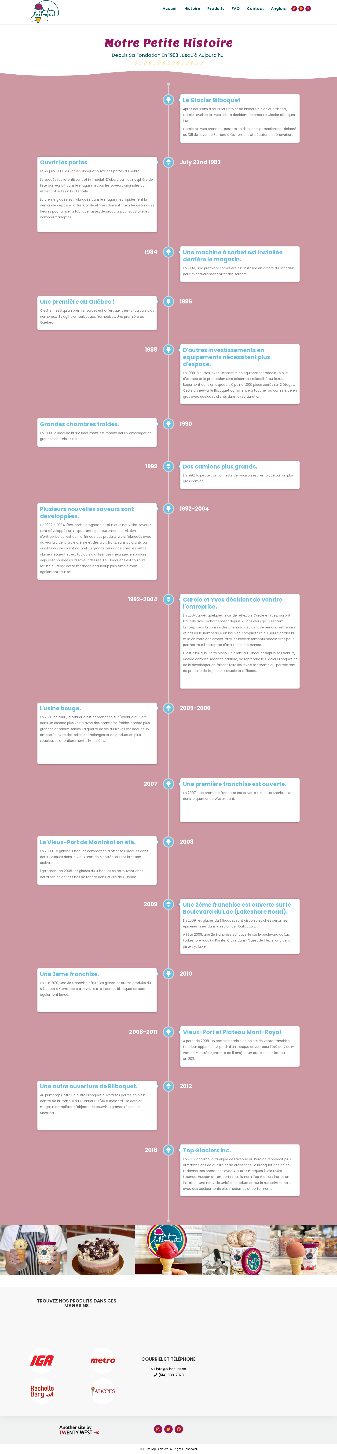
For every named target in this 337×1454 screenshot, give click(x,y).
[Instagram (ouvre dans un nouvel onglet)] (308, 8)
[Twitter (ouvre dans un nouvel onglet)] (294, 8)
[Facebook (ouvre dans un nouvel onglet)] (301, 8)
